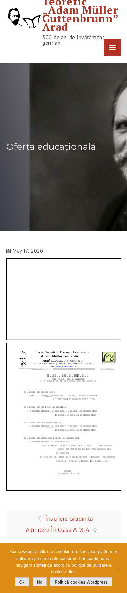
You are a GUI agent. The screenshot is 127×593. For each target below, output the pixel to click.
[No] (118, 568)
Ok (22, 582)
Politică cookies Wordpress (81, 582)
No (39, 582)
